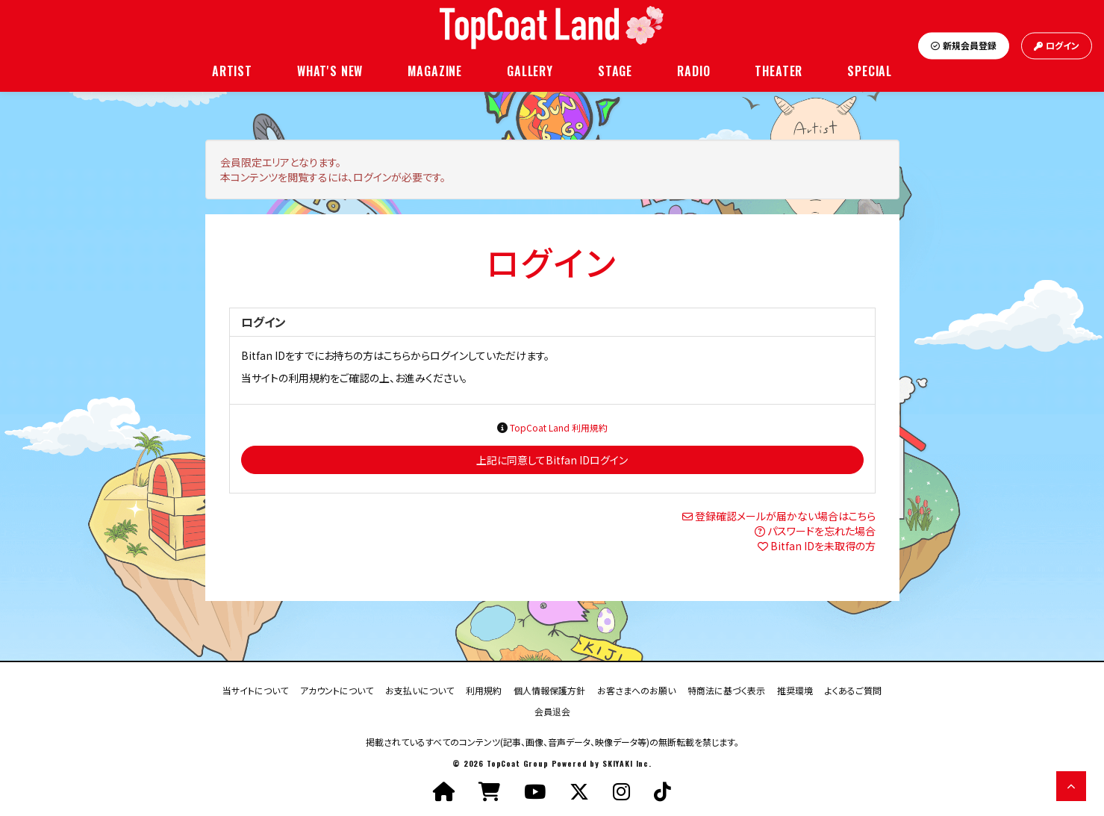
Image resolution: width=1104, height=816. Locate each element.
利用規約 (484, 689)
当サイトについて (255, 689)
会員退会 (552, 710)
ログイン (1056, 46)
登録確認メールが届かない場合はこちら (785, 515)
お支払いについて (419, 689)
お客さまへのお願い (636, 689)
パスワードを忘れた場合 (821, 530)
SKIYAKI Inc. (627, 763)
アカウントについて (336, 689)
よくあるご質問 (853, 689)
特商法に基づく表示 (726, 689)
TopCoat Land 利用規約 (559, 427)
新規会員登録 (964, 46)
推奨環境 (795, 689)
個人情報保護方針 (549, 689)
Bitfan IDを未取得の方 (823, 545)
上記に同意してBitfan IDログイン (552, 459)
